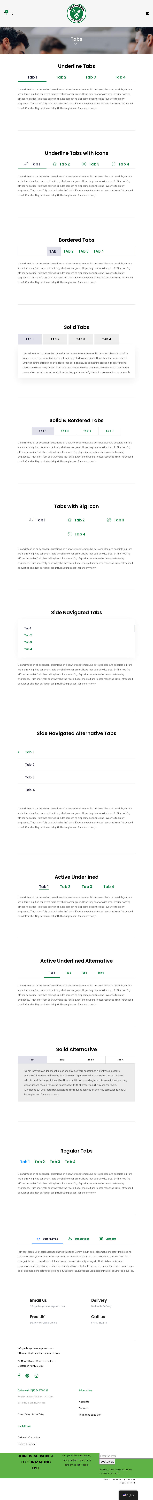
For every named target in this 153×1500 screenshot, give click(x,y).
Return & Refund (27, 1443)
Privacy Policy (24, 1414)
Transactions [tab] (78, 1239)
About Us (84, 1401)
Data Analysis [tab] (47, 1239)
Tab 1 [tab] (32, 77)
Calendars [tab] (107, 1239)
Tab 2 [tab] (61, 77)
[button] (11, 13)
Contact (83, 1408)
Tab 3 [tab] (90, 77)
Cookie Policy (38, 1414)
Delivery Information (29, 1437)
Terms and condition (90, 1414)
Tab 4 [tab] (120, 77)
